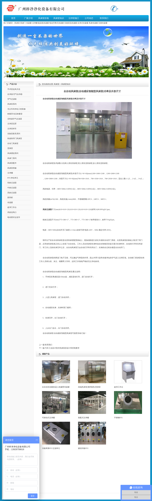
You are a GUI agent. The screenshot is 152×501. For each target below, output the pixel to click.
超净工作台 (128, 374)
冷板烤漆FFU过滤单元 (56, 435)
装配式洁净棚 (92, 405)
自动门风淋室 (12, 143)
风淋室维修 (11, 168)
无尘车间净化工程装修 (16, 109)
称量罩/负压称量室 (14, 114)
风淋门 (23, 23)
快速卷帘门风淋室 (14, 138)
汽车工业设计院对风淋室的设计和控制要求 (62, 348)
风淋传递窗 (93, 23)
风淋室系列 (11, 104)
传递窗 (29, 23)
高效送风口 (11, 212)
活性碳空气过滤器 (14, 119)
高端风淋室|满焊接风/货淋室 (92, 374)
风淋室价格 (43, 18)
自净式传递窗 (82, 23)
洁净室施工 (74, 18)
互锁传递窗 (102, 23)
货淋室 (10, 148)
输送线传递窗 (43, 23)
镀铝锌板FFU (92, 435)
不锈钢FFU (128, 405)
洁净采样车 (11, 129)
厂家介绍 (28, 18)
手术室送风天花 (13, 89)
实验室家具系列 (13, 134)
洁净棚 (35, 23)
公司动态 (89, 18)
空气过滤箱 (11, 99)
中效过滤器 (11, 188)
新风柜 (10, 197)
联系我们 (104, 18)
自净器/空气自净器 (14, 94)
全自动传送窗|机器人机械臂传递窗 (56, 374)
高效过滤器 (11, 193)
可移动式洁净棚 (56, 405)
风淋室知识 (58, 18)
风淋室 (17, 23)
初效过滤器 (11, 183)
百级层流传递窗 (70, 23)
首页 (13, 18)
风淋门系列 (11, 158)
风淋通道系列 (12, 153)
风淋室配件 (11, 163)
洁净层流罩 (11, 124)
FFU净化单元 (12, 178)
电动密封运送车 (13, 217)
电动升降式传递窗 (56, 23)
